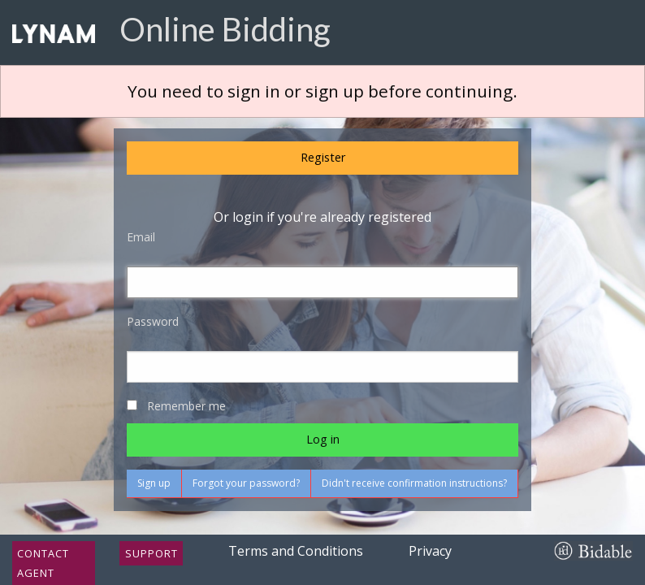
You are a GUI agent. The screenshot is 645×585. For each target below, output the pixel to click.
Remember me (186, 406)
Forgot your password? (246, 483)
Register (323, 157)
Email (141, 237)
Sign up (154, 483)
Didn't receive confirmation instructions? (414, 483)
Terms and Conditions (295, 551)
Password (153, 321)
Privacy (430, 551)
